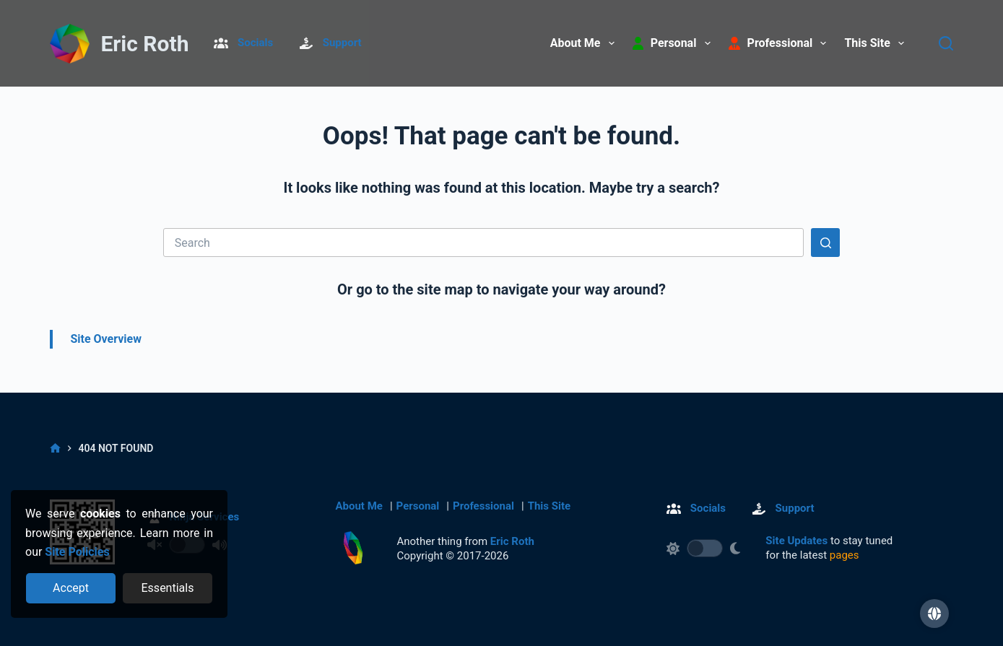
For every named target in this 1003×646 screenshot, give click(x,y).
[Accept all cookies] (71, 588)
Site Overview (106, 339)
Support (342, 42)
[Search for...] (483, 242)
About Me (585, 43)
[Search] (946, 43)
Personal (418, 505)
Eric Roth (144, 43)
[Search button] (825, 242)
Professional (483, 505)
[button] (934, 613)
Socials (255, 42)
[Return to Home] (69, 44)
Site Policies (77, 552)
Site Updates (796, 540)
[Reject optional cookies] (168, 588)
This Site (877, 43)
